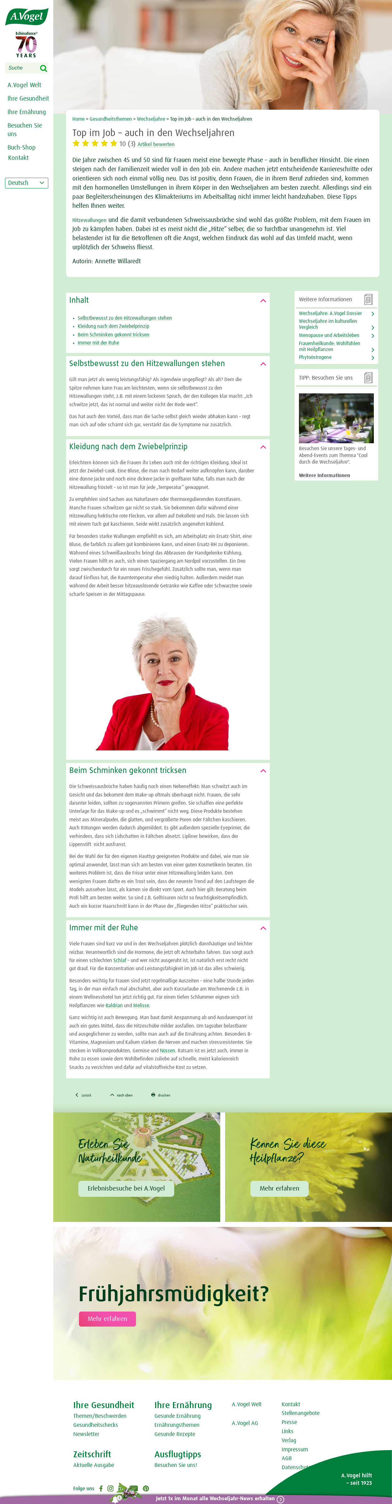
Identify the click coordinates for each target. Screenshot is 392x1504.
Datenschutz (296, 1469)
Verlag (289, 1442)
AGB (287, 1460)
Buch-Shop (22, 148)
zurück (86, 1096)
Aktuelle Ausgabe (93, 1467)
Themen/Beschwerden (100, 1418)
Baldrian (114, 1005)
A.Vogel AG (245, 1425)
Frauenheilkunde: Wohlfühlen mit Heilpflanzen (329, 346)
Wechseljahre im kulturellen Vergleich (328, 324)
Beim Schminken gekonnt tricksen (113, 334)
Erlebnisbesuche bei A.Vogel (126, 1190)
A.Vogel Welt (24, 85)
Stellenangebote (301, 1415)
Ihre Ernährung (27, 112)
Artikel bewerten (162, 144)
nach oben (131, 1096)
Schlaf (119, 960)
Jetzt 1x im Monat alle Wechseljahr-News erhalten (211, 1498)
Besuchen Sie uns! (175, 1467)
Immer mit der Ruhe (98, 342)
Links (288, 1433)
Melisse (141, 1005)
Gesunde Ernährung (177, 1418)
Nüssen (167, 1050)
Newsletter (86, 1436)
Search (47, 68)
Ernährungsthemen (177, 1427)
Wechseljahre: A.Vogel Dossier (330, 313)
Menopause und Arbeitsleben (329, 335)
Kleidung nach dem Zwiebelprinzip (113, 326)
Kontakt (291, 1406)
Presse (289, 1424)
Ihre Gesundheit (28, 99)
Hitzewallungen (92, 220)
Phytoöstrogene (315, 357)
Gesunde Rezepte (174, 1436)
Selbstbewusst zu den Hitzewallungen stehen (125, 318)
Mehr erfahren (279, 1190)
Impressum (295, 1451)
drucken (178, 1096)
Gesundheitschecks (95, 1427)
